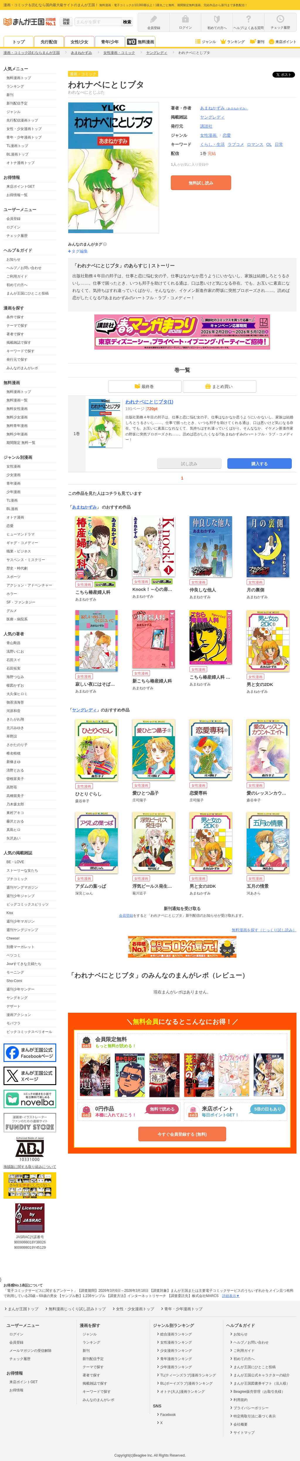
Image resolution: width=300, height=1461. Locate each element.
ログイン (13, 227)
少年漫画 (13, 492)
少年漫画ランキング (174, 1366)
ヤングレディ (84, 710)
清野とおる (15, 770)
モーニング (15, 972)
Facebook (166, 1414)
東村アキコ (15, 813)
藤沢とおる (15, 821)
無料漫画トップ (18, 78)
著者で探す (15, 334)
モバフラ (13, 1023)
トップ (18, 42)
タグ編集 (79, 251)
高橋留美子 (15, 796)
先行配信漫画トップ (22, 120)
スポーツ (13, 577)
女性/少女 (79, 42)
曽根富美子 (15, 779)
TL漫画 (12, 500)
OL (269, 144)
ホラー (11, 594)
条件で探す (15, 317)
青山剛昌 (13, 643)
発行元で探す (17, 359)
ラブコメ (236, 144)
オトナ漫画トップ (20, 163)
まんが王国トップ (21, 1308)
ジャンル (205, 42)
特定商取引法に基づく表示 (252, 1416)
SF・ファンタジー (20, 602)
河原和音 (13, 711)
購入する (259, 463)
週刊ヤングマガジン (22, 887)
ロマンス (255, 144)
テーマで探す (17, 326)
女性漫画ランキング (174, 1342)
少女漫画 (13, 475)
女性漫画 (13, 466)
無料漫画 (140, 41)
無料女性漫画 (17, 409)
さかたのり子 (17, 745)
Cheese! (13, 938)
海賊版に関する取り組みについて (30, 1167)
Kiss (9, 913)
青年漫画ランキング (174, 1358)
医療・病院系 (17, 619)
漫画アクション (18, 1015)
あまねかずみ (224, 108)
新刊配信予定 (17, 103)
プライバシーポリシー (249, 1407)
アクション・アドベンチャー (29, 585)
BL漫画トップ (17, 154)
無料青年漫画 (17, 426)
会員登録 (13, 219)
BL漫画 (12, 509)
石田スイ (13, 660)
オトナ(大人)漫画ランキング (180, 1391)
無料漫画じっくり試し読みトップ (75, 1308)
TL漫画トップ (17, 146)
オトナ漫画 (15, 517)
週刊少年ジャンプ (20, 896)
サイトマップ (242, 1432)
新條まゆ (13, 762)
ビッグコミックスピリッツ (27, 904)
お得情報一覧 (17, 195)
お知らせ (13, 259)
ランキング (232, 42)
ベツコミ (13, 955)
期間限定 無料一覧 (20, 443)
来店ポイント (282, 42)
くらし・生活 (212, 144)
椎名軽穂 (13, 753)
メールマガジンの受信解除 (30, 1351)
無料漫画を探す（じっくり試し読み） (264, 930)
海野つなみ (15, 677)
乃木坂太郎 (15, 804)
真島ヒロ (13, 830)
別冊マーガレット (20, 947)
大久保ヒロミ (17, 694)
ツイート (287, 74)
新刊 (257, 42)
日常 (279, 144)
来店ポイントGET (20, 186)
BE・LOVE (15, 862)
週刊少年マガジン (20, 921)
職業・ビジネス (18, 551)
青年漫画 (13, 483)
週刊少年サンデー (20, 989)
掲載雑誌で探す (18, 343)
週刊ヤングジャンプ (22, 930)
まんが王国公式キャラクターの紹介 (259, 1375)
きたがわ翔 (15, 719)
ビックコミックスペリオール (29, 1032)
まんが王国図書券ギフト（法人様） (259, 1383)
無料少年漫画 (17, 434)
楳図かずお (15, 685)
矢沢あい (13, 838)
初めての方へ (17, 285)
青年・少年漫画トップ (24, 137)
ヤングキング (17, 998)
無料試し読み (201, 183)
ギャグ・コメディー (22, 543)
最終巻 (144, 386)
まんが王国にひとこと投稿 (27, 293)
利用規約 (238, 1399)
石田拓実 (13, 668)
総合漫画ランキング (174, 1334)
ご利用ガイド (17, 276)
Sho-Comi (14, 981)
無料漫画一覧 (17, 400)
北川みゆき (15, 728)
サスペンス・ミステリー (25, 560)
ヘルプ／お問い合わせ (24, 268)
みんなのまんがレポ (22, 368)
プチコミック (17, 879)
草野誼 (11, 736)
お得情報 (16, 1390)
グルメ (11, 611)
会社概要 (238, 1424)
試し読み (189, 463)
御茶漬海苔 (15, 702)
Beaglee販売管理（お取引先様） (257, 1391)
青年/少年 (110, 42)
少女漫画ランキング (174, 1350)
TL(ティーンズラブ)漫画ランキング (186, 1375)
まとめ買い (219, 386)
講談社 (206, 126)
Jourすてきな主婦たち (23, 964)
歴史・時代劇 (17, 568)
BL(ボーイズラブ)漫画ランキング (184, 1383)
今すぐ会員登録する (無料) (182, 1134)
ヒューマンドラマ (20, 534)
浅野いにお (15, 651)
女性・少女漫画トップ (24, 129)
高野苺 (11, 787)
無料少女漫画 (17, 417)
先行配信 (49, 42)
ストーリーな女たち (22, 870)
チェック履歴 (17, 236)
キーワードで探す (20, 351)
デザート (13, 1006)
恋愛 (9, 526)
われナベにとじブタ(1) (149, 401)
